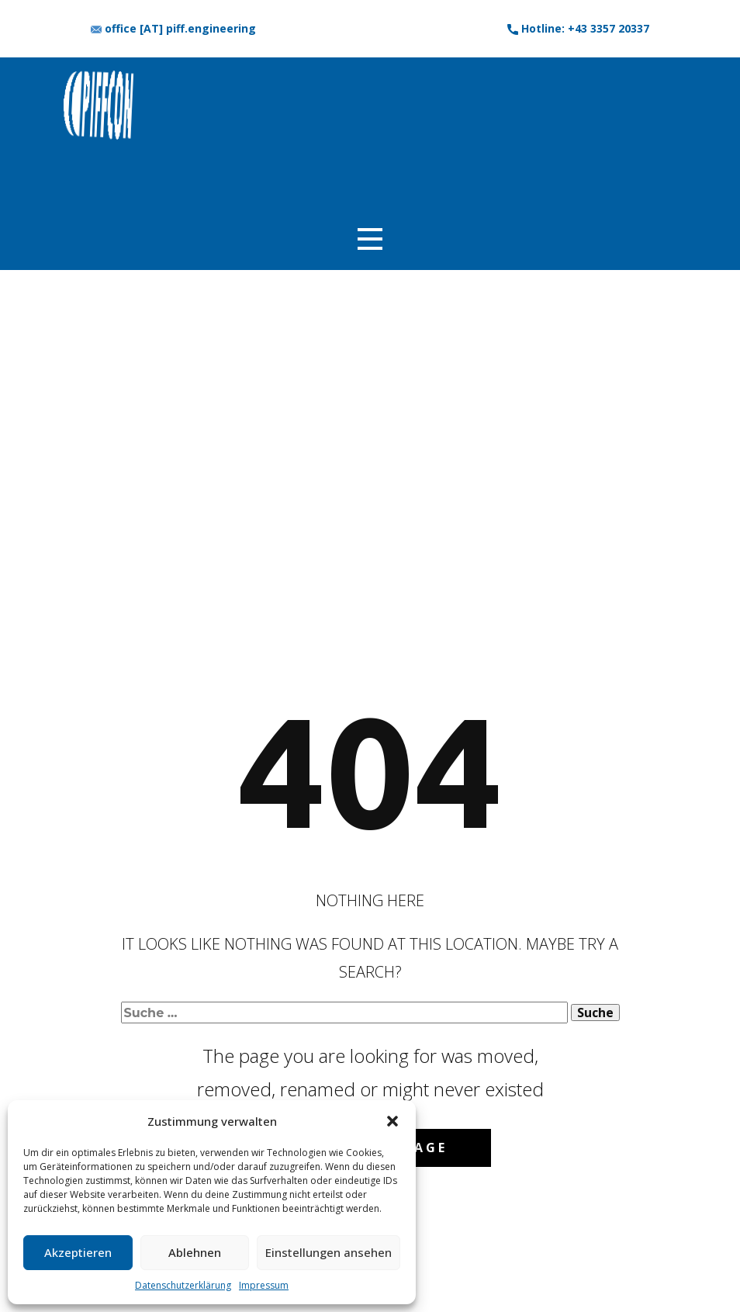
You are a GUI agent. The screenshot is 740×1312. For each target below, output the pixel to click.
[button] (392, 1121)
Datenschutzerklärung (183, 1285)
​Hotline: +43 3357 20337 (578, 28)
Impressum (264, 1285)
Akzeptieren (78, 1252)
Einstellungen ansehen (328, 1252)
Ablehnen (194, 1252)
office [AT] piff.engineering (173, 28)
